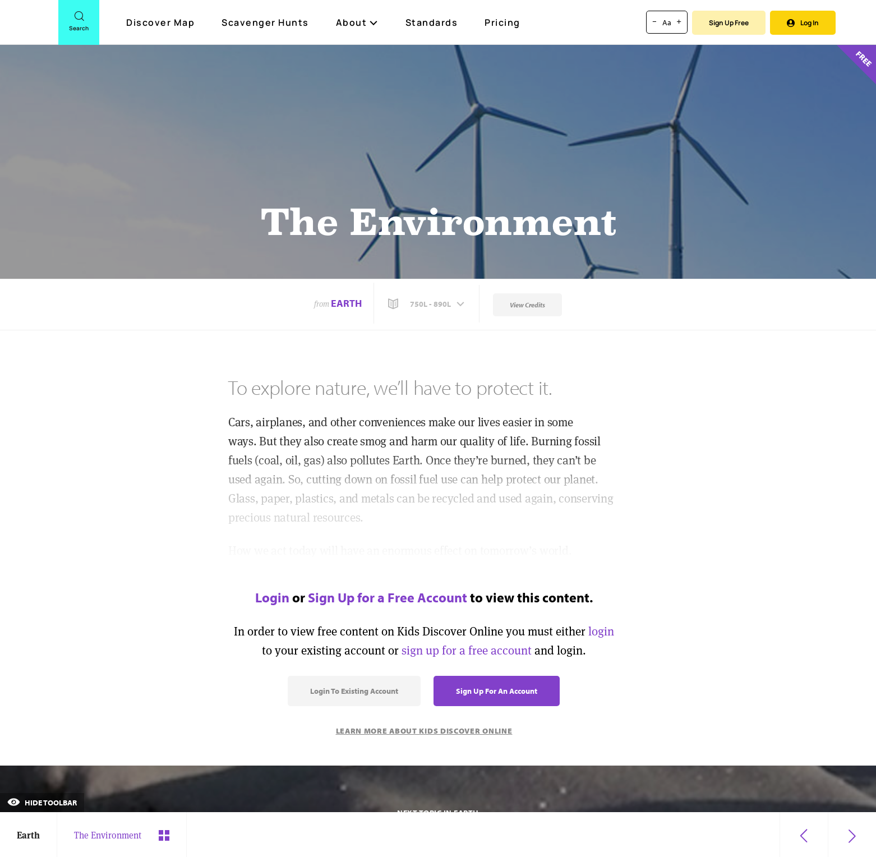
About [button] (357, 22)
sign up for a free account (467, 650)
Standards (431, 22)
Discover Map (161, 22)
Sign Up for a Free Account (387, 597)
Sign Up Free (729, 22)
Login (272, 597)
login (601, 631)
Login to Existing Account (354, 691)
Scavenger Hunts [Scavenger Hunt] (266, 23)
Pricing (502, 22)
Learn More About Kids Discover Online (424, 731)
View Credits (527, 305)
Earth (346, 303)
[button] (427, 304)
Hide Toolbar (42, 803)
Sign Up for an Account (496, 691)
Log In (803, 22)
